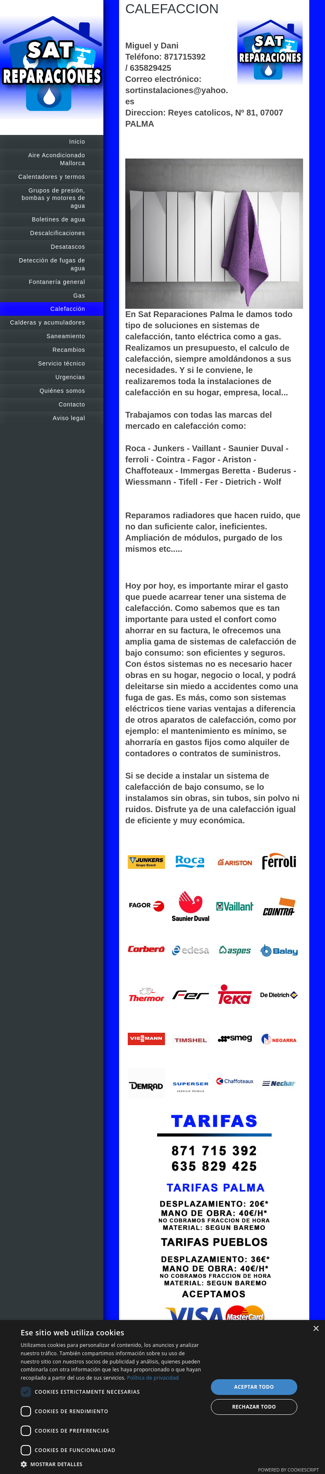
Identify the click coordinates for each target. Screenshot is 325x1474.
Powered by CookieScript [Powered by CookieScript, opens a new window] (288, 1470)
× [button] (316, 1329)
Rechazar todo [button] (254, 1406)
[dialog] (162, 1397)
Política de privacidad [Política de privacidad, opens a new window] (153, 1377)
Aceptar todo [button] (254, 1386)
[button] (111, 1464)
